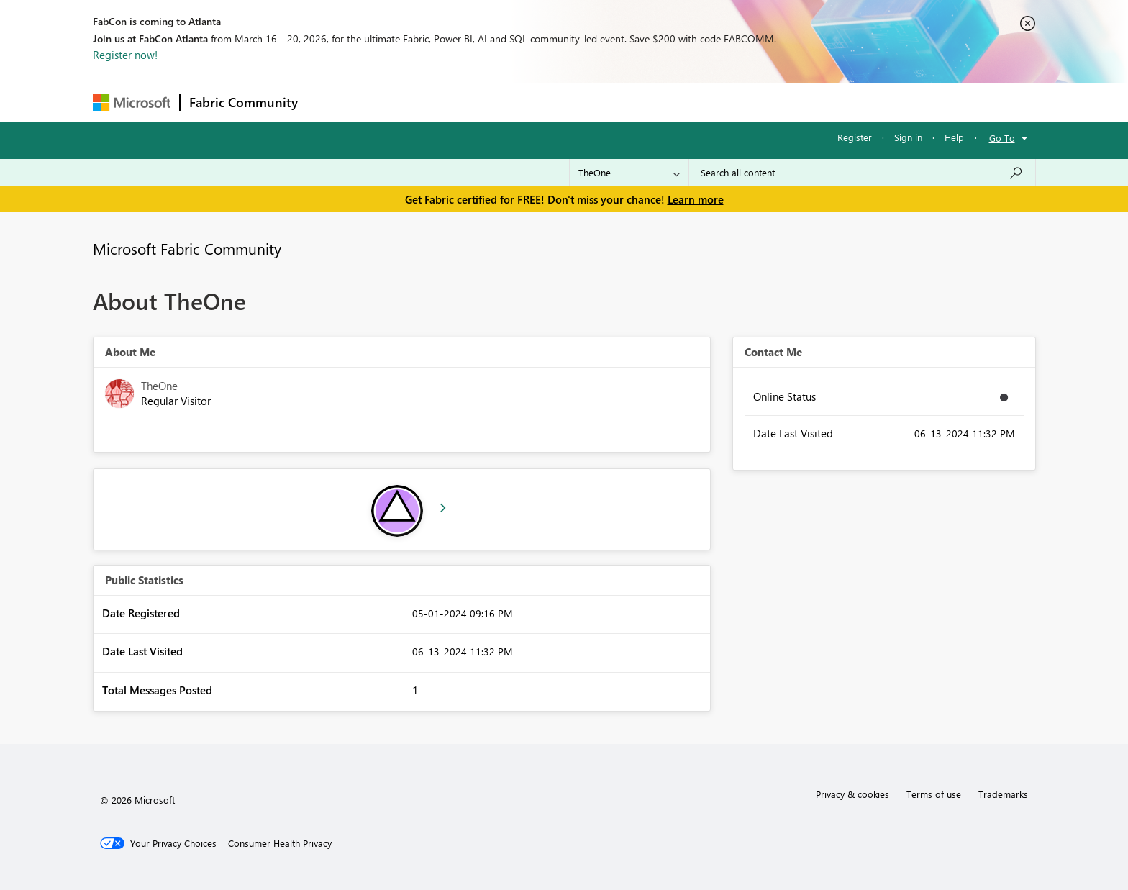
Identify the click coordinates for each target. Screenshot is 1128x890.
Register (854, 137)
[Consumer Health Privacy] (280, 843)
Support (697, 102)
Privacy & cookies (852, 794)
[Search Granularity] (629, 172)
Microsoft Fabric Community (187, 248)
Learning (637, 102)
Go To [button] (1002, 138)
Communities (517, 102)
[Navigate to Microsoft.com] (131, 102)
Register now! (125, 54)
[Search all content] (862, 172)
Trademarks (1003, 794)
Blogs (581, 102)
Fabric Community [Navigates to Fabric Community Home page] (243, 102)
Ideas (453, 102)
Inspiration (394, 102)
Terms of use (933, 794)
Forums (330, 102)
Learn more (696, 199)
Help (954, 137)
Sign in (908, 137)
